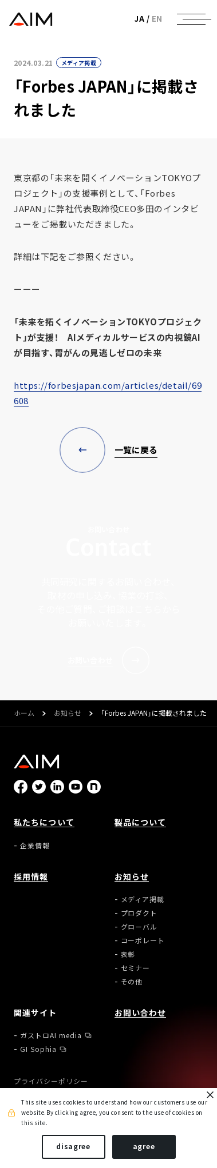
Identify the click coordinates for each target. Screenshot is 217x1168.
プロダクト (139, 913)
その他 (132, 981)
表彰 (128, 954)
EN (157, 18)
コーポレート (143, 940)
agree (144, 1146)
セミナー (136, 968)
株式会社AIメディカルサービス (31, 19)
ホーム (24, 713)
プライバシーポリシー (51, 1081)
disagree (73, 1146)
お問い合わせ (141, 1012)
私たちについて (44, 822)
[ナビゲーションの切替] (191, 19)
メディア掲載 (78, 62)
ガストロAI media (51, 1035)
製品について (141, 822)
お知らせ (67, 713)
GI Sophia (38, 1049)
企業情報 (35, 845)
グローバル (139, 927)
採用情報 (31, 876)
